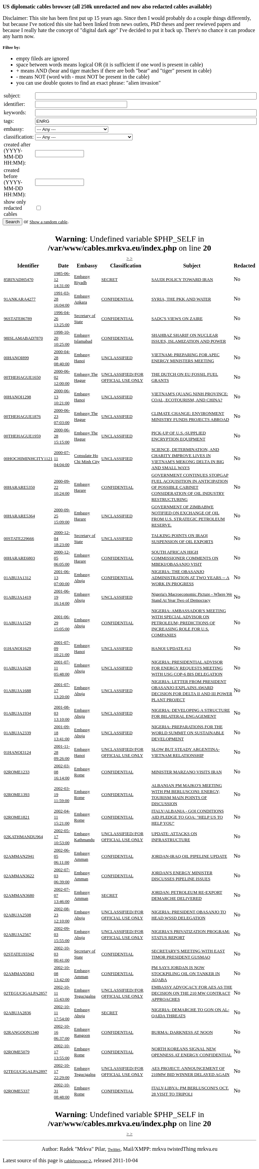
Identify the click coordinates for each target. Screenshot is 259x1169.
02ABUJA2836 (17, 1012)
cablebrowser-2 (77, 1160)
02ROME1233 (17, 771)
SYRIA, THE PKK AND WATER (181, 299)
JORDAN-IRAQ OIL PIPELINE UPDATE (189, 856)
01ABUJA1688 (17, 690)
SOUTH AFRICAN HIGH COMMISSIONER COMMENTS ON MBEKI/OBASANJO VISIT (185, 558)
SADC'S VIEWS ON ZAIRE (177, 318)
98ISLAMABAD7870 (23, 338)
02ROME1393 (17, 794)
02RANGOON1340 (21, 1032)
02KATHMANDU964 (23, 836)
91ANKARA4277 (20, 299)
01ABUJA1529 (17, 622)
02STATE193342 (19, 954)
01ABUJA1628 (17, 668)
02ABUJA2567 (17, 934)
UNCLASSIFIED (116, 357)
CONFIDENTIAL (117, 299)
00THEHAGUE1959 (22, 435)
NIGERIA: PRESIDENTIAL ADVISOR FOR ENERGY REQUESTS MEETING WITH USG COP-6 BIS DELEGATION (187, 668)
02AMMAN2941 (19, 856)
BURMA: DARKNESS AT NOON (182, 1032)
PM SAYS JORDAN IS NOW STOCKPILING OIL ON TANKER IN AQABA (185, 973)
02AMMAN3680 (19, 895)
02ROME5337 (17, 1090)
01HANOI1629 (17, 648)
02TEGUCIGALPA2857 (25, 993)
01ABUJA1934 (17, 713)
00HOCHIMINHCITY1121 (28, 458)
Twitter (114, 1149)
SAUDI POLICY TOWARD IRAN (182, 279)
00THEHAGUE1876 (22, 416)
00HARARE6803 (19, 558)
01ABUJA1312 (17, 577)
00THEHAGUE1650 (22, 377)
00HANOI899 (16, 357)
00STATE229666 (19, 538)
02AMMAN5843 (19, 973)
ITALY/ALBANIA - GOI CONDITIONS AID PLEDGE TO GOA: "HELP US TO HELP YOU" (187, 817)
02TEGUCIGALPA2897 (25, 1071)
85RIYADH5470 (18, 279)
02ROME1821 (17, 817)
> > (129, 258)
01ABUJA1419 (17, 597)
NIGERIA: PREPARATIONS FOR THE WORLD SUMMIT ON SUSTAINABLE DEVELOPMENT (187, 732)
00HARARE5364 (19, 515)
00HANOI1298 (17, 396)
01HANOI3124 (17, 752)
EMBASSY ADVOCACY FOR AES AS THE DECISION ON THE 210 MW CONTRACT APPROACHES (191, 993)
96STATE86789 (18, 318)
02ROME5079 (17, 1051)
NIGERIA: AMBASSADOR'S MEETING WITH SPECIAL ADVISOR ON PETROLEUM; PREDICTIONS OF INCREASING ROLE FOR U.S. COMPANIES (188, 622)
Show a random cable (48, 221)
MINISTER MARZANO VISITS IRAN (186, 771)
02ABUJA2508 (17, 914)
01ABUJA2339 (17, 732)
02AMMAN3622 (19, 875)
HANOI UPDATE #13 (171, 648)
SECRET (109, 279)
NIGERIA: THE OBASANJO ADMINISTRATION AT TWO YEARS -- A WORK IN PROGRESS (190, 577)
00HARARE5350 (19, 487)
